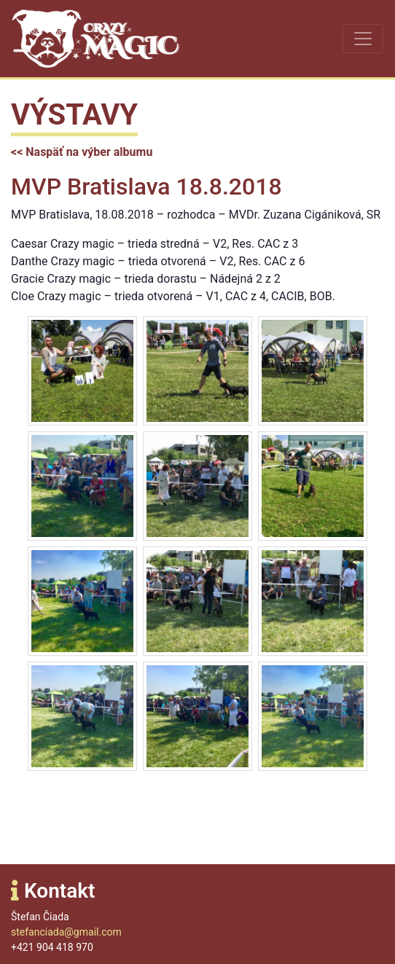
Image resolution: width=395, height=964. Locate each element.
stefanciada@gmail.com (66, 932)
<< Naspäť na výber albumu (81, 152)
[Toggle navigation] (363, 38)
